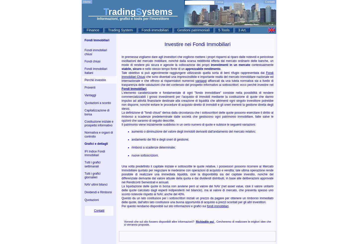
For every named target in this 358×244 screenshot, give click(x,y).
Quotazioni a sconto (98, 103)
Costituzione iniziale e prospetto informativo (99, 123)
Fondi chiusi (92, 61)
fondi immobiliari (218, 206)
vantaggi (201, 81)
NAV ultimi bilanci (96, 184)
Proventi (90, 87)
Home (87, 1)
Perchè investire (95, 80)
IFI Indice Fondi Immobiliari (95, 153)
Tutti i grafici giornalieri (92, 175)
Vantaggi (90, 95)
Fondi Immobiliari (97, 40)
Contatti (270, 1)
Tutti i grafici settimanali (92, 164)
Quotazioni (92, 200)
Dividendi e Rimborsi (98, 192)
